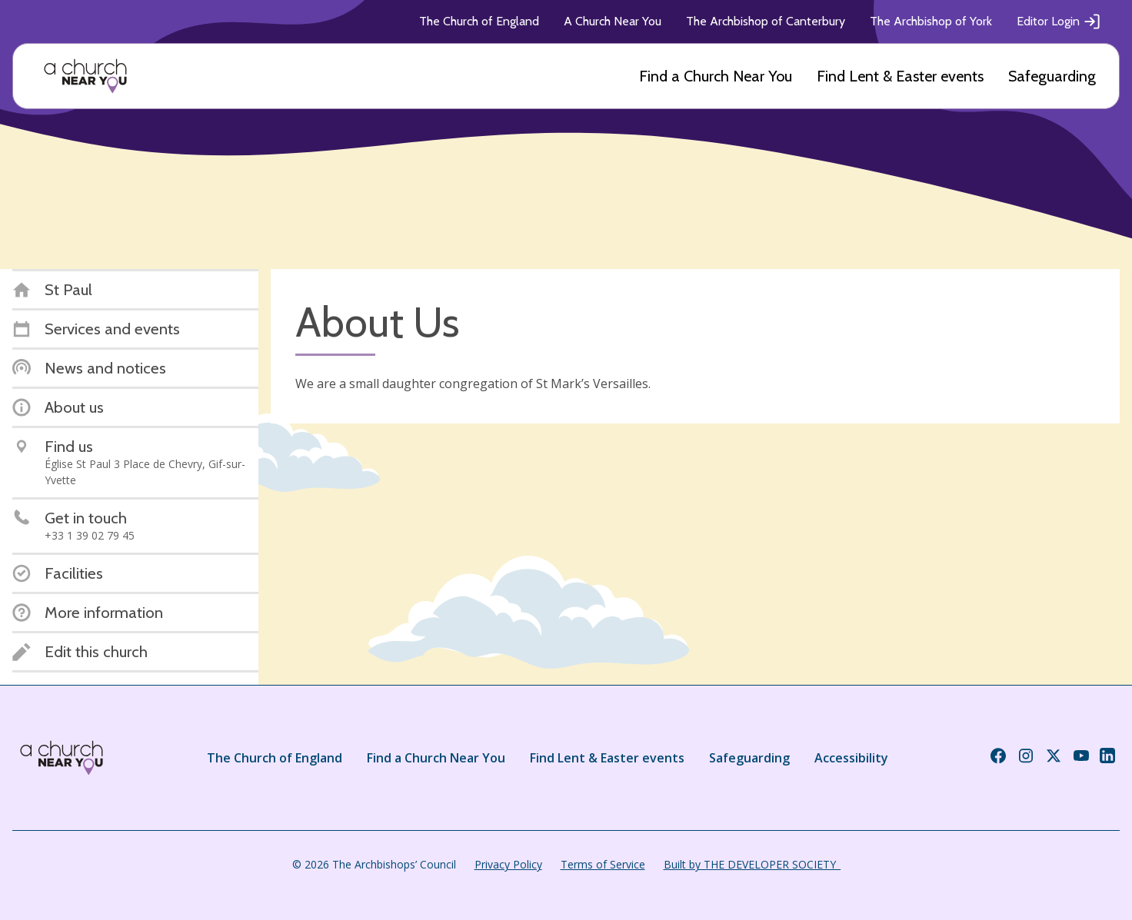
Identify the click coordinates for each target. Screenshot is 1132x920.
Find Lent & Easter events (900, 76)
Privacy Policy (508, 864)
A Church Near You (612, 21)
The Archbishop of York (931, 21)
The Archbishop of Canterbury (765, 21)
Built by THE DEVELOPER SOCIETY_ (752, 864)
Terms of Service (603, 864)
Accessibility (851, 757)
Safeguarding (1052, 76)
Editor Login (1059, 21)
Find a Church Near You (715, 76)
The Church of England (479, 21)
